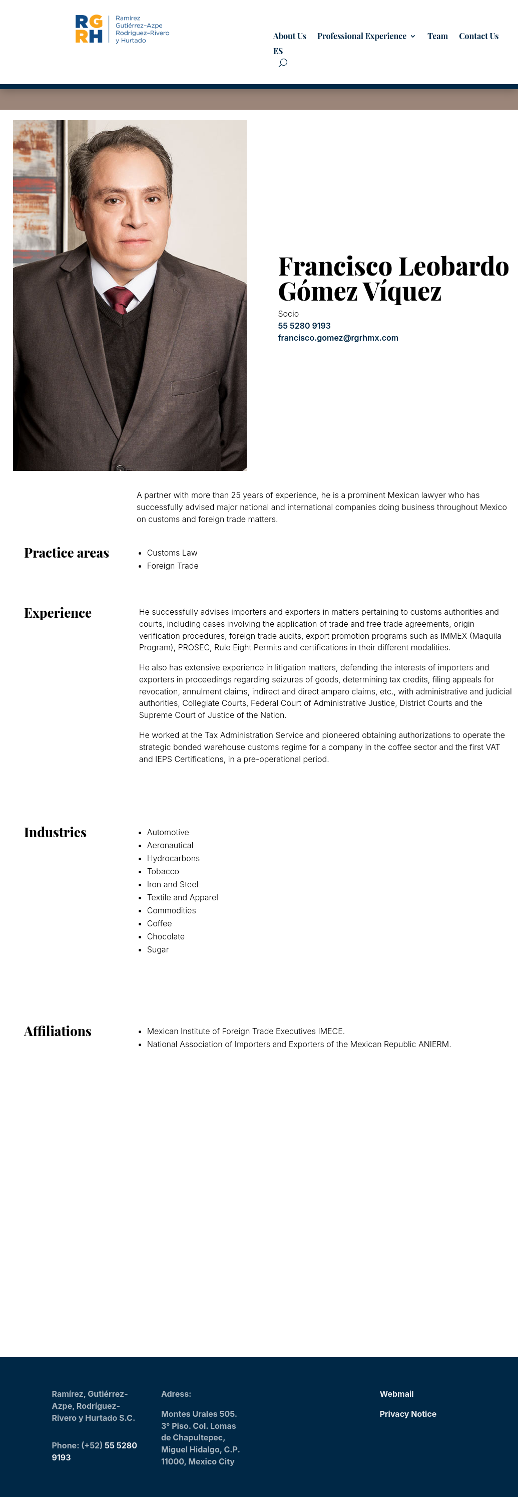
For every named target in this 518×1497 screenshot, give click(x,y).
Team (437, 37)
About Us (289, 37)
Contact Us (478, 37)
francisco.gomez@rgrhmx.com (338, 338)
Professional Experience (361, 37)
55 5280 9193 (304, 326)
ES (278, 52)
